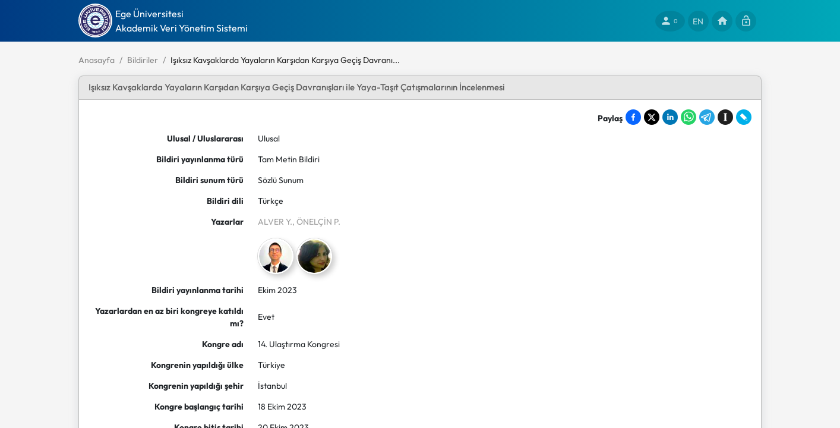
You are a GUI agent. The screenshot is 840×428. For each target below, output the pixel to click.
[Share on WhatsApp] (688, 117)
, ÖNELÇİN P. (316, 221)
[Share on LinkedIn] (670, 117)
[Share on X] (651, 117)
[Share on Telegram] (707, 117)
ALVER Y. (275, 221)
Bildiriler (142, 60)
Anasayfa (96, 60)
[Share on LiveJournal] (743, 117)
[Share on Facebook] (633, 117)
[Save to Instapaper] (725, 117)
